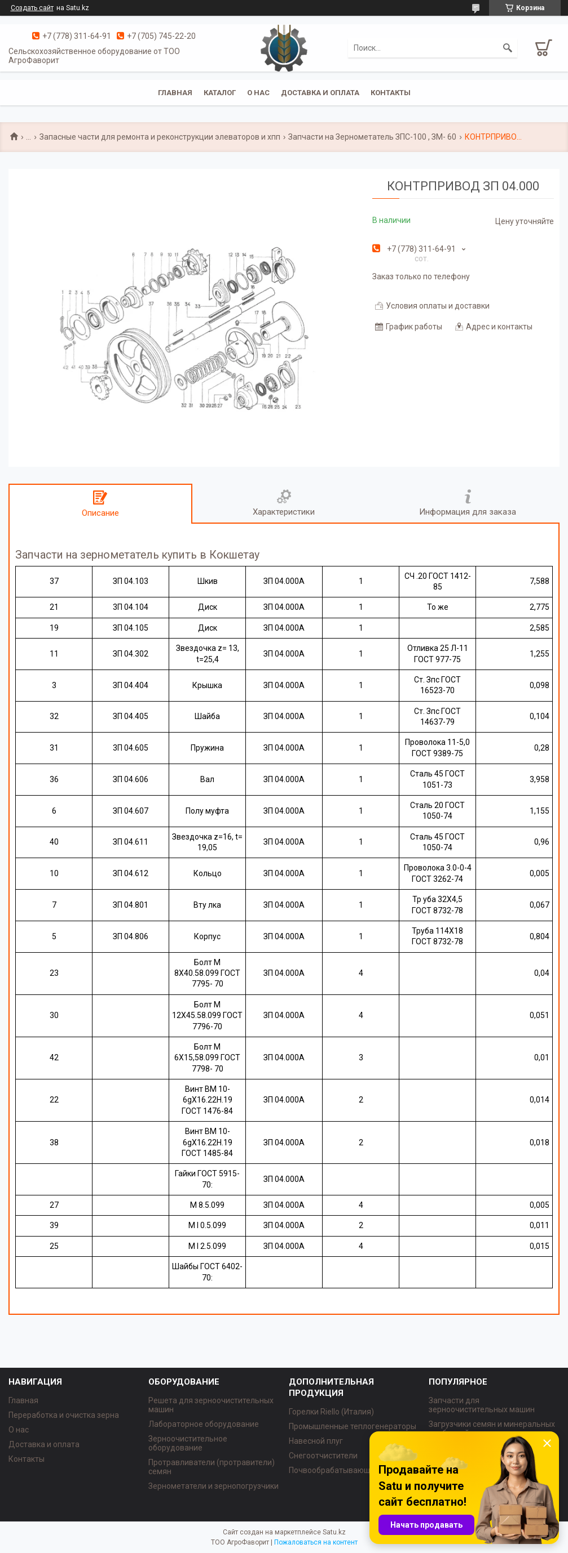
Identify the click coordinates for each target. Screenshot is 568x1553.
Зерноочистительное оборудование (187, 1443)
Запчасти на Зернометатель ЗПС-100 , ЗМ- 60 (372, 136)
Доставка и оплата (320, 92)
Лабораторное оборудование (203, 1424)
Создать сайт (32, 8)
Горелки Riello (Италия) (331, 1411)
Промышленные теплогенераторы (352, 1426)
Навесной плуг (316, 1440)
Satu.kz (334, 1532)
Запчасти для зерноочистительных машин (482, 1405)
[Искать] (508, 48)
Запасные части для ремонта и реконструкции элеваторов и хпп (159, 136)
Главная (175, 92)
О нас (258, 92)
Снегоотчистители (323, 1455)
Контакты (391, 92)
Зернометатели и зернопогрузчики (213, 1485)
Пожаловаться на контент (316, 1542)
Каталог (220, 92)
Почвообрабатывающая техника (350, 1470)
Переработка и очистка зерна (63, 1415)
